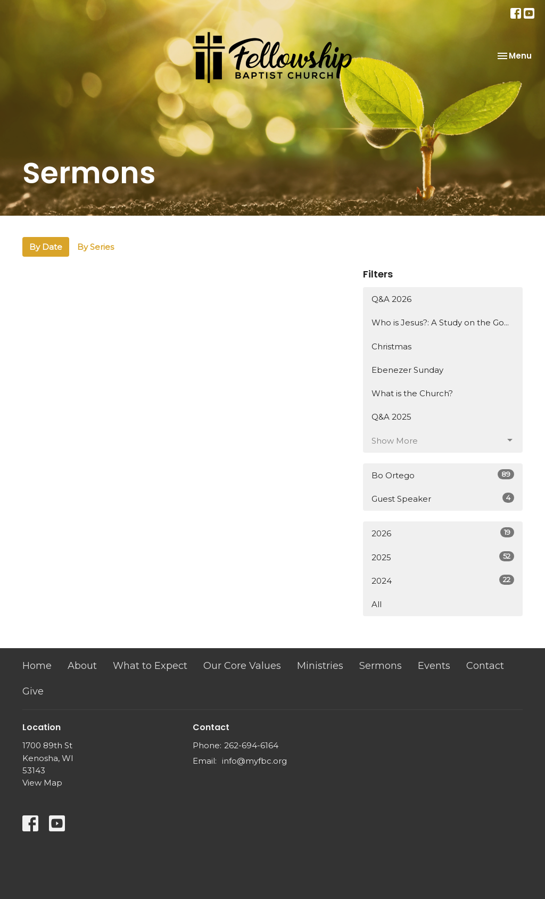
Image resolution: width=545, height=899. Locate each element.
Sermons (380, 666)
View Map (42, 783)
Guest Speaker (442, 498)
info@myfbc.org (254, 761)
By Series (95, 247)
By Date (45, 247)
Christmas (391, 346)
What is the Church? (412, 393)
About (82, 666)
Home (37, 666)
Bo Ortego (442, 474)
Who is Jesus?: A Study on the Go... (440, 322)
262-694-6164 (251, 745)
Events (434, 666)
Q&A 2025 (391, 417)
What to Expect (150, 666)
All (376, 604)
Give (33, 691)
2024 (442, 580)
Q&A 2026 (391, 299)
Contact (485, 666)
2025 (442, 556)
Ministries (320, 666)
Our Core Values (242, 666)
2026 (442, 532)
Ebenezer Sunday (407, 370)
